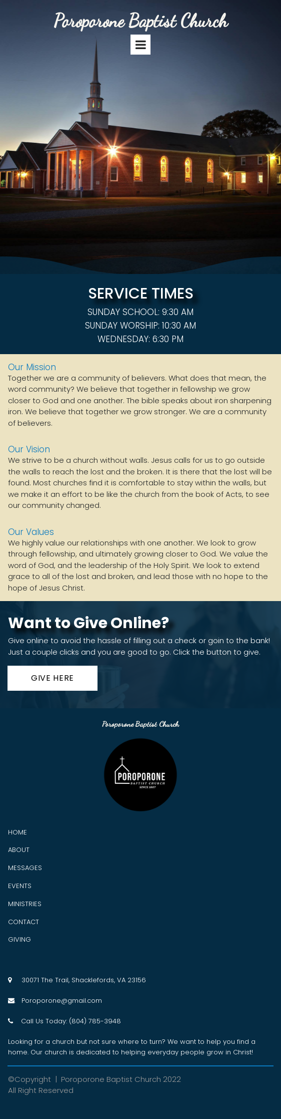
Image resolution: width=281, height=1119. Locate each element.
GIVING (19, 939)
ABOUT (19, 850)
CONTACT (23, 922)
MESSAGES (25, 868)
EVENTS (20, 886)
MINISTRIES (25, 904)
